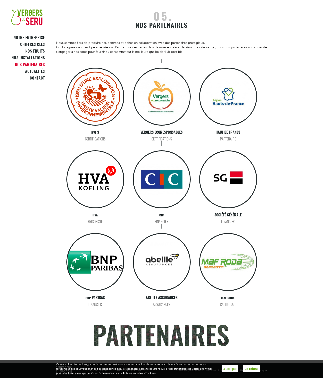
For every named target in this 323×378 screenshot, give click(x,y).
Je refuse (251, 369)
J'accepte (230, 369)
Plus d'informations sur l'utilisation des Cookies (123, 373)
